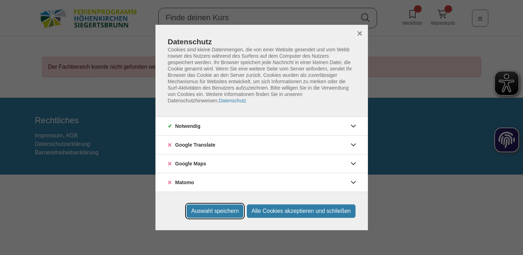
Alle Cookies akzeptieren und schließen (301, 211)
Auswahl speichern (215, 211)
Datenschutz (232, 100)
